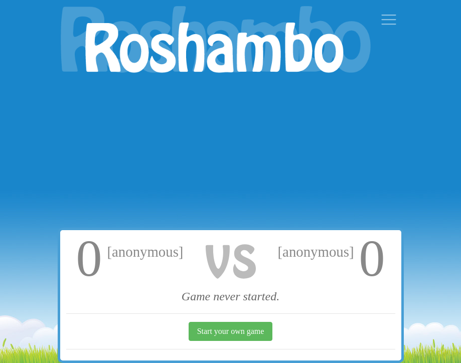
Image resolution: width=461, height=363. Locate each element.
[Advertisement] (230, 152)
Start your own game (230, 331)
